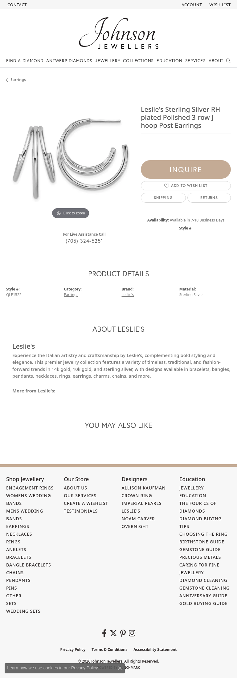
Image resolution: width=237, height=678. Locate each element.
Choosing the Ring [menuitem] (203, 534)
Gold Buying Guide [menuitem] (203, 603)
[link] (16, 4)
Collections (138, 60)
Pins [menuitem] (11, 588)
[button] (191, 4)
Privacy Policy (73, 649)
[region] (70, 156)
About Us (75, 488)
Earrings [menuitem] (17, 526)
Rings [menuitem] (13, 542)
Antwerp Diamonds (69, 60)
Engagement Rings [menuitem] (30, 488)
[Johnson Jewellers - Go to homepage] (119, 33)
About (216, 60)
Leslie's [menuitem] (131, 511)
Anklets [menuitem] (16, 549)
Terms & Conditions (109, 649)
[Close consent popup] (120, 668)
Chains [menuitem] (15, 572)
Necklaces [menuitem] (19, 534)
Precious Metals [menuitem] (200, 557)
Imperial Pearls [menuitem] (142, 503)
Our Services (80, 495)
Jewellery (107, 60)
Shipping (163, 197)
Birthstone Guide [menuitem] (201, 542)
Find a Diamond (24, 60)
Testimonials (81, 511)
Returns (209, 197)
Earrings (18, 79)
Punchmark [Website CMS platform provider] (129, 667)
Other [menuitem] (14, 596)
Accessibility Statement (155, 649)
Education (169, 60)
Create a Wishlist (86, 503)
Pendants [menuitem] (18, 580)
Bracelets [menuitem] (18, 557)
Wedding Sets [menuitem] (23, 611)
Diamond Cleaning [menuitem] (203, 580)
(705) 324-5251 (84, 241)
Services (195, 60)
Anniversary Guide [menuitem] (203, 596)
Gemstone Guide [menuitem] (200, 549)
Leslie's (128, 294)
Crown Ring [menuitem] (137, 495)
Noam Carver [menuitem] (138, 519)
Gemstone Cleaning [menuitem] (204, 588)
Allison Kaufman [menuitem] (144, 488)
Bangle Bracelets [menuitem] (28, 565)
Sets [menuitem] (11, 603)
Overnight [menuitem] (135, 526)
